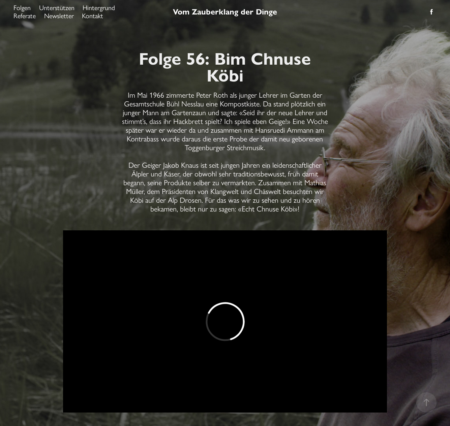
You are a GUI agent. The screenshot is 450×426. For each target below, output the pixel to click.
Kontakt (92, 16)
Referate (24, 16)
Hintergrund (99, 8)
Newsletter (59, 16)
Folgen (22, 8)
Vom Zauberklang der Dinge (225, 12)
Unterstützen (56, 8)
